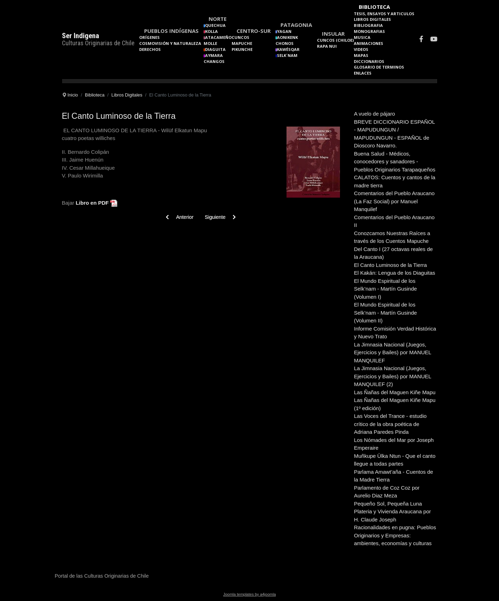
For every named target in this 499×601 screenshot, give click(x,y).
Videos (361, 49)
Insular (333, 33)
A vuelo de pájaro (374, 114)
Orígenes (149, 37)
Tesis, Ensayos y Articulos (384, 13)
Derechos (150, 49)
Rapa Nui (327, 46)
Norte (218, 18)
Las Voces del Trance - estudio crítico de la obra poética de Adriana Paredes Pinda (390, 424)
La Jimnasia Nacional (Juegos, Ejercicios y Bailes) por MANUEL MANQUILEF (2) (392, 376)
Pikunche (242, 49)
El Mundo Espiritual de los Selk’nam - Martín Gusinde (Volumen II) (385, 312)
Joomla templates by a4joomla (249, 594)
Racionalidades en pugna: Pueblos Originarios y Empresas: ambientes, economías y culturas (395, 535)
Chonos (285, 43)
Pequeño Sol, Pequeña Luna (388, 504)
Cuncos (240, 37)
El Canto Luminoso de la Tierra (390, 265)
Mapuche (242, 43)
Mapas (361, 55)
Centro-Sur (254, 30)
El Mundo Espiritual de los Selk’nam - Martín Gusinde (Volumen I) (385, 289)
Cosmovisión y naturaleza (170, 43)
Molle (210, 43)
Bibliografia (368, 25)
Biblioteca (374, 6)
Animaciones (368, 43)
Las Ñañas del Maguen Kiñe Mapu (395, 392)
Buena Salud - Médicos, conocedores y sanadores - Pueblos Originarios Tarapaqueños (395, 162)
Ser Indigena (80, 35)
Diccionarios (369, 61)
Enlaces (363, 73)
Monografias (369, 31)
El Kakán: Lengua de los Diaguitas (394, 273)
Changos (214, 61)
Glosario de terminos (379, 67)
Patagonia (296, 24)
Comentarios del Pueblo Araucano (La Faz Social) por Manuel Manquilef (394, 201)
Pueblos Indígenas (171, 30)
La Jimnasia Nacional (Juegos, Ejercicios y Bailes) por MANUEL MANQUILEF (392, 352)
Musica (362, 37)
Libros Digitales (372, 19)
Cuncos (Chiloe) (335, 40)
